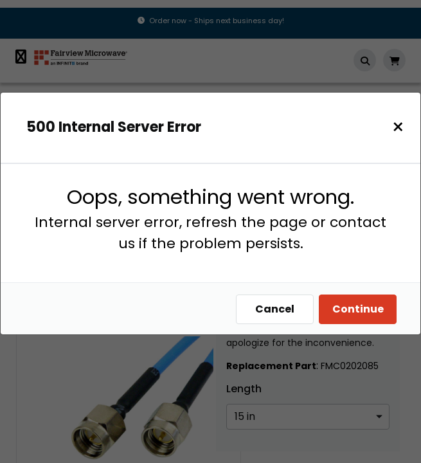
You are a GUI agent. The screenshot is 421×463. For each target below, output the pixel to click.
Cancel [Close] (274, 309)
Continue (358, 309)
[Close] (398, 127)
